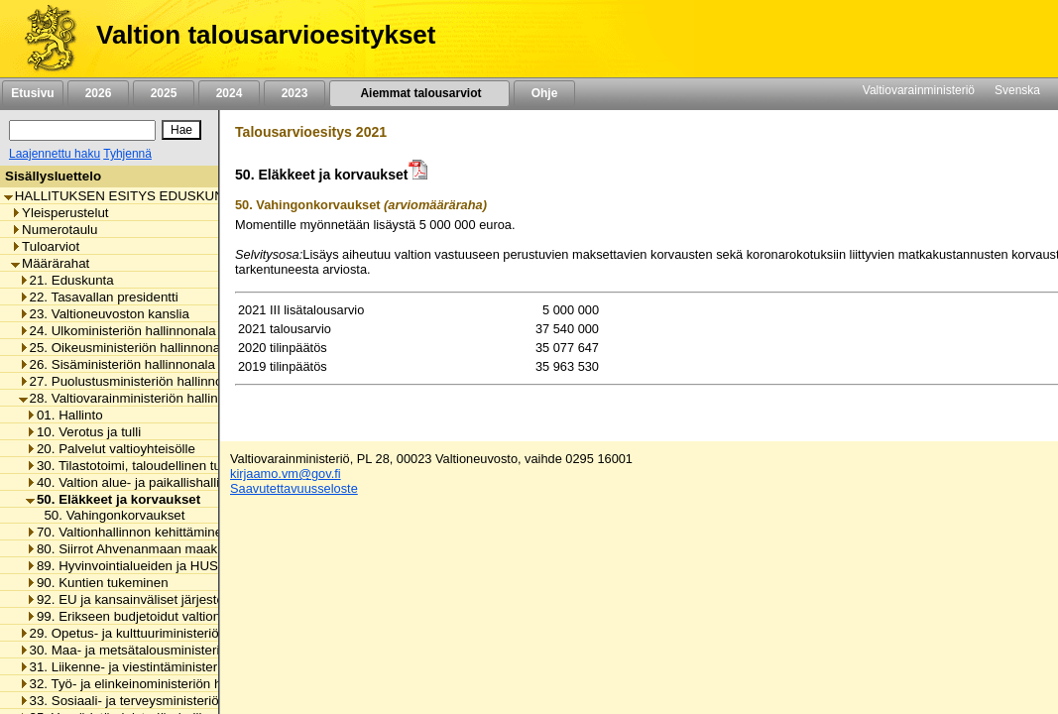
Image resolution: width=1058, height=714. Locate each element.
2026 (98, 93)
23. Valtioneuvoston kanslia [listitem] (104, 313)
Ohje (544, 93)
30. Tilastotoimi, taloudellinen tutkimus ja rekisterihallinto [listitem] (195, 465)
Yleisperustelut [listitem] (59, 212)
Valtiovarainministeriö (919, 90)
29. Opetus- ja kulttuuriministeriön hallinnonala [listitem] (159, 633)
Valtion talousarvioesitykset (265, 35)
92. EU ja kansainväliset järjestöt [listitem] (127, 599)
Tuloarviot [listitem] (45, 246)
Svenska (1017, 90)
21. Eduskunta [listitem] (66, 280)
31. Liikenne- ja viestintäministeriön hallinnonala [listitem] (164, 666)
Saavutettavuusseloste (294, 488)
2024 (229, 93)
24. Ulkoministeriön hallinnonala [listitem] (117, 330)
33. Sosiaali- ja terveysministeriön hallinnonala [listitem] (159, 700)
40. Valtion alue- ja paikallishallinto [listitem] (132, 482)
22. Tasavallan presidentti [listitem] (98, 297)
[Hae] (181, 130)
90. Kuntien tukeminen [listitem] (97, 582)
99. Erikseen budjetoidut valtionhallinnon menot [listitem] (169, 616)
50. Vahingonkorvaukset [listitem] (108, 515)
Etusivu (32, 93)
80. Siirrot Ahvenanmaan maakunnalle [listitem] (143, 548)
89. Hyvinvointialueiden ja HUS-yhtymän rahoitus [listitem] (174, 565)
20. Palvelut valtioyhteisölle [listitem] (110, 448)
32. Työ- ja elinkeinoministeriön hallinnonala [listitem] (152, 683)
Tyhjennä (127, 154)
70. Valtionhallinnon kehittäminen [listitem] (128, 532)
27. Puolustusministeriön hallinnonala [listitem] (133, 381)
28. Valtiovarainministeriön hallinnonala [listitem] (138, 398)
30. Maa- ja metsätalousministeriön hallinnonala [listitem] (164, 650)
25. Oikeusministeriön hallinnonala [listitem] (125, 347)
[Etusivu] (43, 38)
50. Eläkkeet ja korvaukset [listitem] (113, 499)
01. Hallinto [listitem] (64, 415)
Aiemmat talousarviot (419, 93)
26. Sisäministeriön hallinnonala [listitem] (117, 364)
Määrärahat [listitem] (50, 263)
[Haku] (82, 130)
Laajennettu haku (54, 154)
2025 (163, 93)
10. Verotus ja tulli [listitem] (83, 431)
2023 (294, 93)
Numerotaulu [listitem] (54, 229)
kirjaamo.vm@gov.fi (285, 473)
